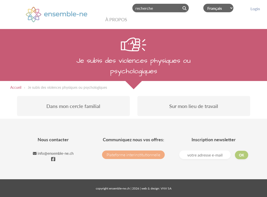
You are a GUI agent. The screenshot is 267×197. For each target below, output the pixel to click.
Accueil (15, 87)
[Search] (160, 8)
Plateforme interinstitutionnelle (133, 154)
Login (255, 8)
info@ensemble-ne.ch (53, 153)
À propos (116, 19)
